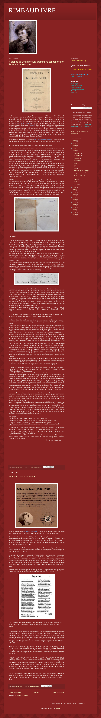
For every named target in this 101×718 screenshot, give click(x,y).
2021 (74, 187)
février (76, 184)
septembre (77, 160)
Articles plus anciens (58, 692)
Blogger (58, 708)
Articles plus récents (15, 692)
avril (75, 179)
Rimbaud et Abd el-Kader (22, 476)
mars (76, 181)
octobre (76, 158)
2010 (74, 215)
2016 (74, 200)
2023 (74, 148)
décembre (77, 153)
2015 (74, 202)
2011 (74, 212)
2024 (74, 146)
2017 (74, 197)
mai (75, 168)
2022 (74, 151)
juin (75, 165)
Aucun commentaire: (35, 467)
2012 (74, 210)
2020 (74, 190)
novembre (77, 155)
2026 (74, 141)
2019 (74, 192)
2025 (74, 143)
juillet (76, 163)
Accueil (36, 692)
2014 (74, 205)
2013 (74, 207)
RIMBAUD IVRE (32, 10)
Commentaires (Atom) (23, 695)
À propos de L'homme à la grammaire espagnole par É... (82, 172)
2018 (74, 195)
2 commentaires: (34, 686)
